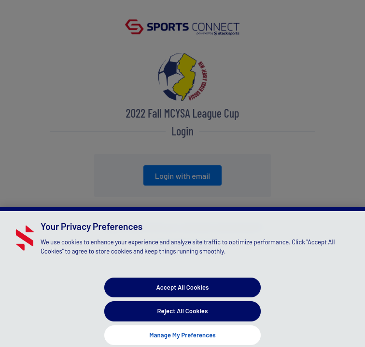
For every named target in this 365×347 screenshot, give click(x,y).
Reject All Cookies (182, 315)
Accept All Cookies (182, 290)
